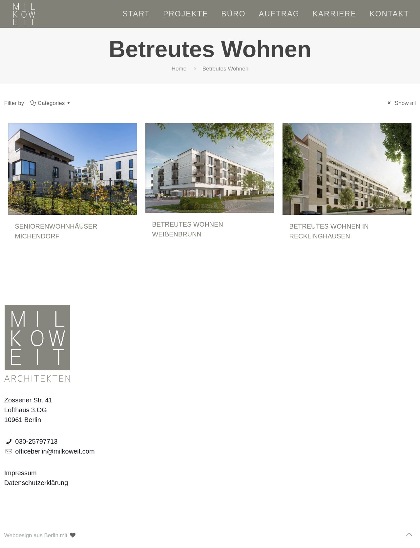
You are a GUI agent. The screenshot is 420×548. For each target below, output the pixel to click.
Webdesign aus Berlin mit (40, 535)
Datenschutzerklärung (36, 482)
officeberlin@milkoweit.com (54, 451)
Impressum (20, 473)
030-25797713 (36, 441)
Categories (51, 103)
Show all (400, 103)
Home (179, 69)
